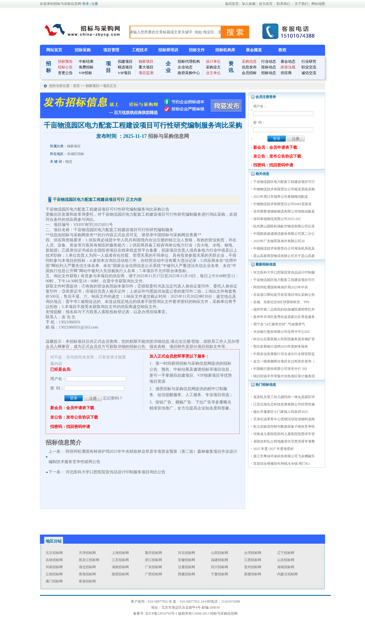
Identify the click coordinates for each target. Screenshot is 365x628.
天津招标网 (87, 553)
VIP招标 (85, 73)
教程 (282, 50)
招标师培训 (168, 50)
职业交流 (308, 67)
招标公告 (65, 67)
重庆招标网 (153, 553)
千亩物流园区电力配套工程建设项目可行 (284, 182)
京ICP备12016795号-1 (161, 613)
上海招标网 (120, 553)
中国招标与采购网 (169, 235)
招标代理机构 (189, 61)
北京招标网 (54, 553)
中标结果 (86, 61)
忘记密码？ (113, 398)
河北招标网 (186, 553)
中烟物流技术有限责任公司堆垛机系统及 (284, 248)
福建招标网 (219, 560)
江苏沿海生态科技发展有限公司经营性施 (284, 404)
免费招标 (86, 67)
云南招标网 (54, 574)
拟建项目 (125, 61)
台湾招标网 (252, 553)
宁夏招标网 (219, 574)
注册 (94, 4)
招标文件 (197, 50)
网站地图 (318, 4)
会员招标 (249, 73)
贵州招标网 (252, 567)
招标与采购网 (74, 235)
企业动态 (185, 67)
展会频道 (254, 50)
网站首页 (54, 50)
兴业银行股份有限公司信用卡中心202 (281, 332)
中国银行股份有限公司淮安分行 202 (280, 369)
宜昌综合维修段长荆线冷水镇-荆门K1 (281, 464)
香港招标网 (87, 581)
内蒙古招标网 (287, 574)
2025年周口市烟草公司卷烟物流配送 (280, 197)
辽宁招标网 (285, 553)
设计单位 (213, 61)
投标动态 (268, 67)
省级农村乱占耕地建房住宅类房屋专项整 (284, 441)
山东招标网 (285, 560)
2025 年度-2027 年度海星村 (273, 449)
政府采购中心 (189, 73)
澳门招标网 (54, 581)
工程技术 (140, 50)
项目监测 (146, 73)
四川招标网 (219, 567)
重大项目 (146, 67)
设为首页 (266, 4)
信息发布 (249, 67)
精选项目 (125, 67)
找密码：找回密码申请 (273, 165)
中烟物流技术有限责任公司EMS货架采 (282, 204)
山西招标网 (219, 553)
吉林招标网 (54, 560)
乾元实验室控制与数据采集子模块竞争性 (284, 427)
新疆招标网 (252, 574)
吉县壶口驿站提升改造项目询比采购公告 (284, 295)
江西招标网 (252, 560)
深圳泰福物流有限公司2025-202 (277, 219)
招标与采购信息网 (168, 136)
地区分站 (54, 541)
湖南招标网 (120, 567)
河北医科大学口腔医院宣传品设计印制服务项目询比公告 (115, 472)
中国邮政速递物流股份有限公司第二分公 (284, 234)
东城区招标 (75, 154)
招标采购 (83, 50)
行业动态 (268, 61)
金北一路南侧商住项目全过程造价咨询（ (284, 361)
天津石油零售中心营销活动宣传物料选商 (284, 419)
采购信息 (249, 61)
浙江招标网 (153, 560)
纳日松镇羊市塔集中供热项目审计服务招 (284, 376)
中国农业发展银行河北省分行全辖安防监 (284, 354)
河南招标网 (54, 567)
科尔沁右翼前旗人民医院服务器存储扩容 (284, 339)
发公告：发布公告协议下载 (277, 156)
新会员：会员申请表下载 (275, 147)
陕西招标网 (120, 574)
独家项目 (146, 61)
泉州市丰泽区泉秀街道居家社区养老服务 (284, 317)
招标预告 (65, 61)
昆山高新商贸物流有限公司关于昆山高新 (284, 256)
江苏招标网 (120, 560)
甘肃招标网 (186, 567)
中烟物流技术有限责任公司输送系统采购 (284, 189)
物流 (68, 162)
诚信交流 (308, 73)
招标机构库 (225, 50)
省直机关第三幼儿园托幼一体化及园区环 (284, 397)
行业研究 (308, 61)
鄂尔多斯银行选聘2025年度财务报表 (280, 346)
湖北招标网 (87, 567)
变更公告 (65, 73)
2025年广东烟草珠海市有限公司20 (279, 241)
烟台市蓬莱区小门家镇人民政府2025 (280, 412)
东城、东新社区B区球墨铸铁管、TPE (281, 302)
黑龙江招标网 (89, 560)
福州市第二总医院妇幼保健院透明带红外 (284, 309)
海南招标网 (285, 567)
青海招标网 (87, 574)
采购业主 (213, 67)
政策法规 (288, 67)
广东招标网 (153, 567)
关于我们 (301, 4)
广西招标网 (153, 574)
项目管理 (111, 50)
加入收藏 (249, 4)
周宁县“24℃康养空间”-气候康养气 (279, 324)
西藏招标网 (186, 574)
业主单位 (213, 73)
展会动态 (288, 61)
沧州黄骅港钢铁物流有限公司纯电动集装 (284, 211)
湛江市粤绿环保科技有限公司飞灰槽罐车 (284, 456)
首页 (77, 86)
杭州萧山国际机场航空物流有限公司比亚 (284, 226)
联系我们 (283, 4)
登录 (85, 4)
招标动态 (268, 73)
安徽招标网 (186, 560)
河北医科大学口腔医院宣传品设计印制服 (284, 272)
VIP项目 (124, 73)
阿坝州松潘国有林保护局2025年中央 (280, 287)
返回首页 (232, 4)
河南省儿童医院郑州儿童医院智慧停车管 (284, 434)
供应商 (286, 73)
